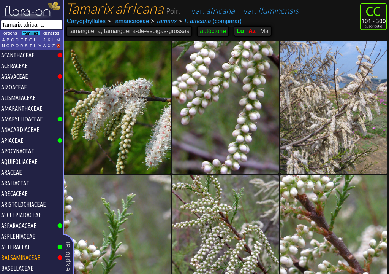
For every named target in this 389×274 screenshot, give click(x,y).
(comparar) (210, 21)
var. (213, 11)
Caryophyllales (86, 21)
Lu (240, 31)
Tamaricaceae (128, 21)
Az (252, 31)
